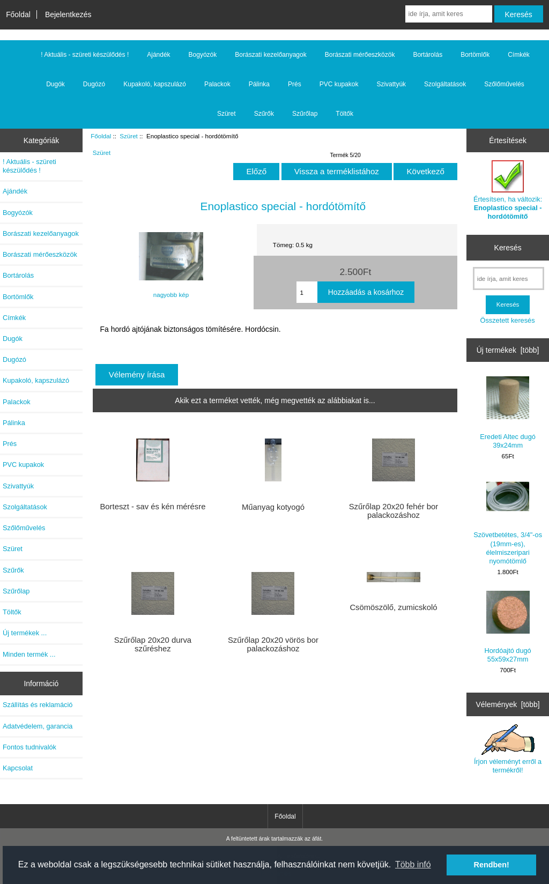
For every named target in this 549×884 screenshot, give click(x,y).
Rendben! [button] (491, 864)
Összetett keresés (507, 320)
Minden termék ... (29, 654)
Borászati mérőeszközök (360, 54)
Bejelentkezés (68, 14)
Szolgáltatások (445, 84)
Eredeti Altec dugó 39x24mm (508, 412)
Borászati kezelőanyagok (270, 54)
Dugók (55, 84)
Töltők (344, 113)
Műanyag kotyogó (273, 507)
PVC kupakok (339, 84)
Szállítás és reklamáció (37, 705)
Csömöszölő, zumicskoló (393, 607)
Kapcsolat (18, 768)
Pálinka (259, 84)
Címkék (519, 54)
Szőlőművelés (504, 84)
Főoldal (18, 14)
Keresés (508, 247)
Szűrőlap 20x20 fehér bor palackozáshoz (394, 510)
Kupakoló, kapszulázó (154, 84)
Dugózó (94, 84)
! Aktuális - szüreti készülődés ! (85, 54)
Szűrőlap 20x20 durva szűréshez (152, 644)
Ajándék (158, 54)
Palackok (217, 84)
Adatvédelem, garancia (37, 726)
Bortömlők (475, 54)
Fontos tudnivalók (29, 747)
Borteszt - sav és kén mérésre (152, 506)
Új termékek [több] (508, 350)
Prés (294, 84)
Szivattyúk (391, 84)
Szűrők (264, 113)
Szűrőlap (304, 113)
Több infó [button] (413, 864)
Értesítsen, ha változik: (507, 190)
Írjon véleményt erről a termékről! (507, 749)
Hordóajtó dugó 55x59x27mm (508, 627)
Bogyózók (203, 54)
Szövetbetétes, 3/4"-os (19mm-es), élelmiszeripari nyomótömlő (507, 520)
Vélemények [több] (508, 704)
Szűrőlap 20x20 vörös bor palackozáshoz (273, 644)
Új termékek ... (25, 633)
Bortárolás (427, 54)
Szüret (129, 135)
